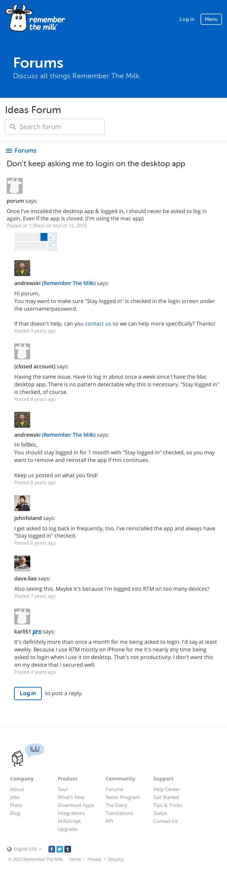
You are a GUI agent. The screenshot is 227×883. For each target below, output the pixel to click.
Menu (211, 19)
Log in (187, 19)
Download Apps (76, 805)
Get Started (166, 797)
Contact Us (165, 821)
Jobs (15, 797)
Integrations (71, 813)
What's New (71, 797)
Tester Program (123, 797)
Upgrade (67, 829)
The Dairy (116, 805)
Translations (119, 813)
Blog (15, 813)
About (17, 789)
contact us (98, 323)
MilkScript (69, 821)
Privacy (94, 859)
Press (16, 805)
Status (160, 813)
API (109, 821)
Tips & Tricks (167, 805)
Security (116, 859)
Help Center (166, 789)
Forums (114, 789)
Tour (63, 789)
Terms (75, 859)
